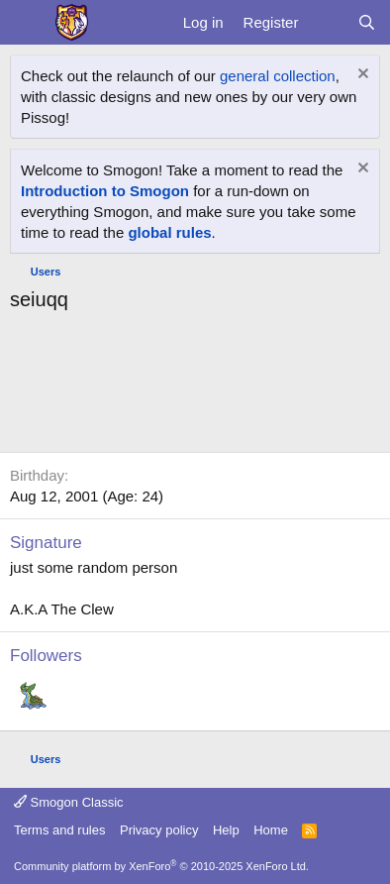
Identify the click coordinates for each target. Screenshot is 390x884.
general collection (278, 75)
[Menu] (27, 23)
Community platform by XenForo (161, 866)
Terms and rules (59, 830)
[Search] (366, 22)
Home (270, 830)
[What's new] (327, 22)
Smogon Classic (69, 802)
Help (226, 830)
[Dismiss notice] (360, 75)
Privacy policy (159, 830)
